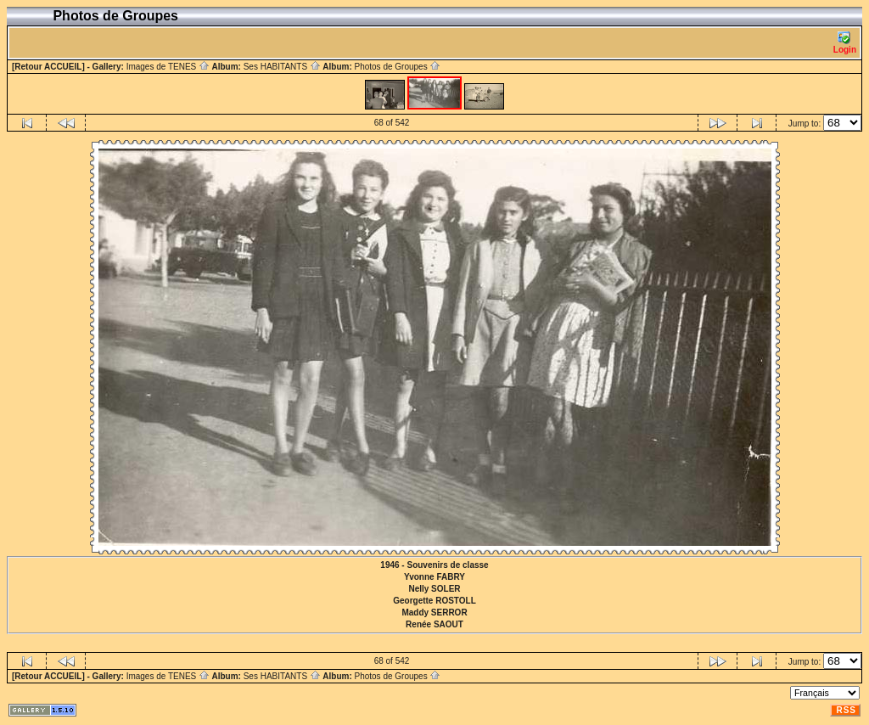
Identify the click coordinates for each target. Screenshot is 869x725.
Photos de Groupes (397, 66)
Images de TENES (168, 66)
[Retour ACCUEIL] (48, 66)
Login (844, 42)
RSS (846, 710)
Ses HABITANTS (282, 66)
